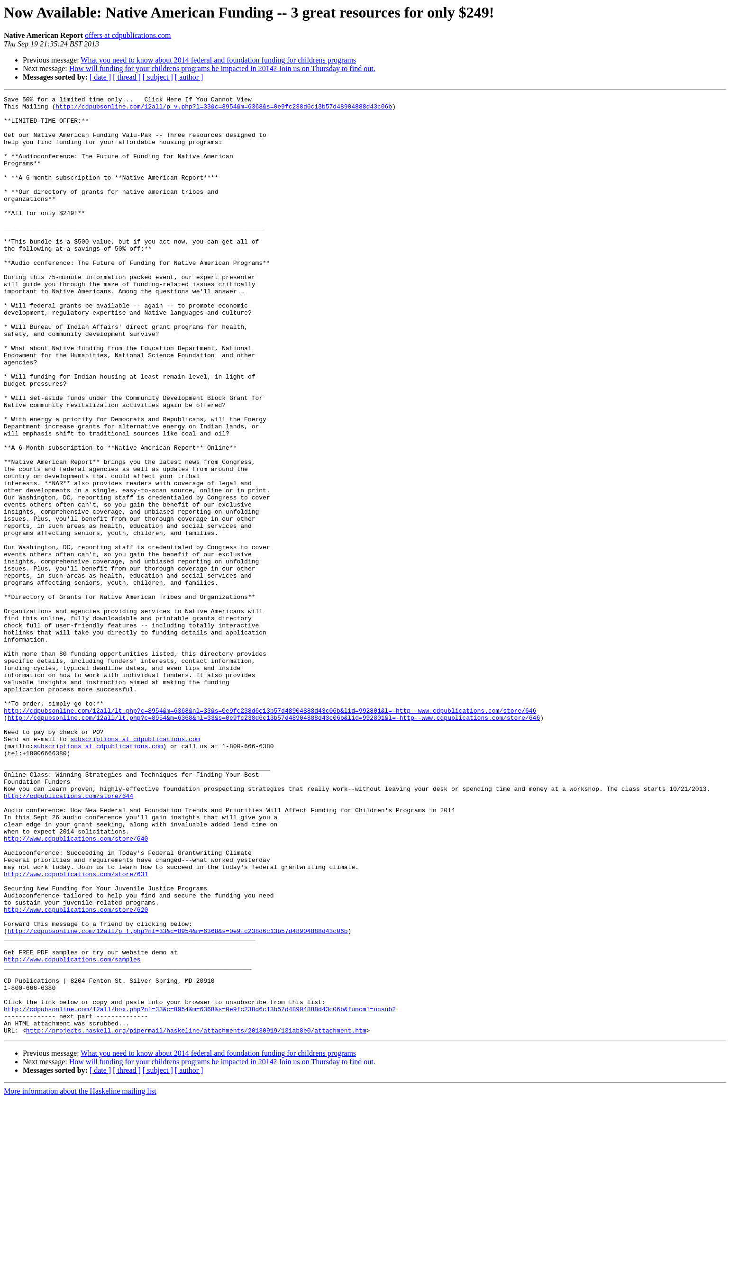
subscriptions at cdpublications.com (135, 868)
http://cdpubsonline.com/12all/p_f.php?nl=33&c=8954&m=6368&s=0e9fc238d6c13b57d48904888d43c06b (178, 1098)
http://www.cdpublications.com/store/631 (76, 1030)
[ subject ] (158, 77)
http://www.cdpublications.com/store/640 (76, 987)
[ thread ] (127, 77)
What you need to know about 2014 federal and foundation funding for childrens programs (218, 60)
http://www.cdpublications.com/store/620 (76, 1073)
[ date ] (100, 77)
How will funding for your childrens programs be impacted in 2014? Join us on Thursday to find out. (222, 68)
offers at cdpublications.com (128, 35)
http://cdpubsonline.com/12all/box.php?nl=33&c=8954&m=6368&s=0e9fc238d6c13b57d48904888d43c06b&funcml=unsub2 (200, 1192)
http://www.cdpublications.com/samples (72, 1132)
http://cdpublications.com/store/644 (68, 936)
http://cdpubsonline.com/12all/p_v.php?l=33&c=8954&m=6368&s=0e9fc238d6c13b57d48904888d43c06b (223, 109)
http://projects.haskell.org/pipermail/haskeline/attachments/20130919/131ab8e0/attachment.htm (196, 1218)
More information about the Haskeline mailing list (80, 1279)
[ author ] (189, 77)
